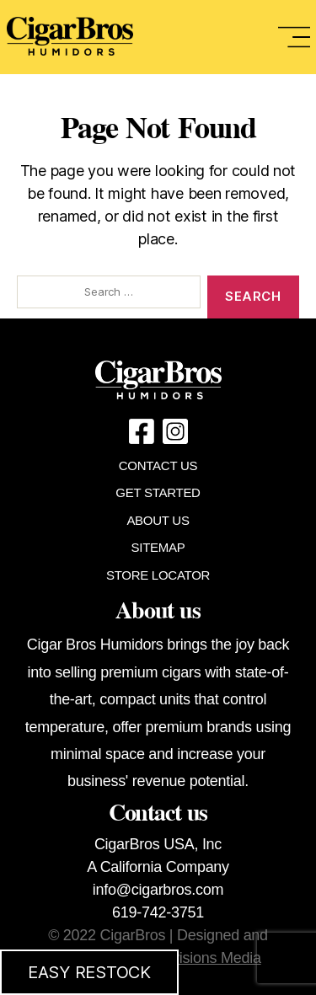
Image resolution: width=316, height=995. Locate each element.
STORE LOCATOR (158, 575)
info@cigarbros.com (158, 889)
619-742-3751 (158, 912)
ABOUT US (157, 520)
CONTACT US (158, 465)
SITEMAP (158, 547)
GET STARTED (157, 492)
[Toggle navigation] (294, 37)
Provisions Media (205, 958)
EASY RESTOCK (89, 972)
